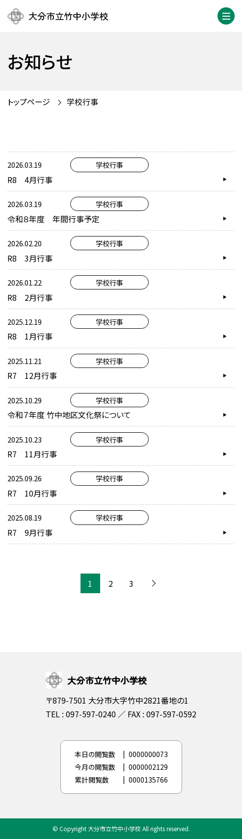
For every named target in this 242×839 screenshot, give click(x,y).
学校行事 (82, 101)
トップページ (28, 101)
